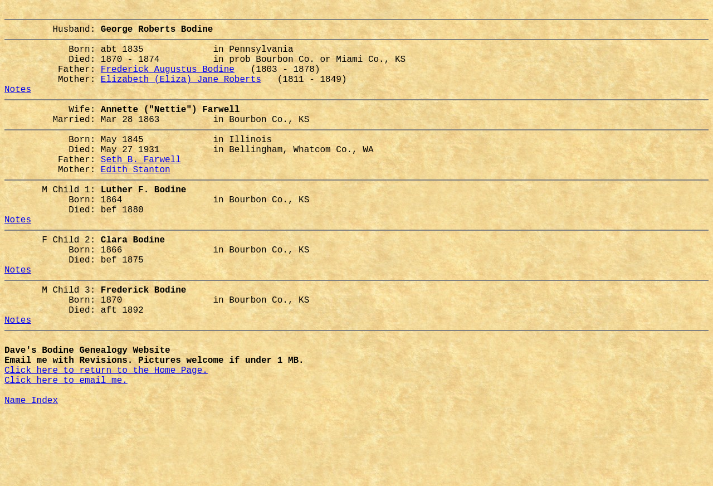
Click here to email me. (66, 446)
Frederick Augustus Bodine (168, 80)
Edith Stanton (135, 198)
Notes (17, 104)
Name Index (31, 471)
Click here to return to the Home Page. (106, 434)
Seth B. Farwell (141, 185)
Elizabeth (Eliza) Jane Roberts (181, 92)
